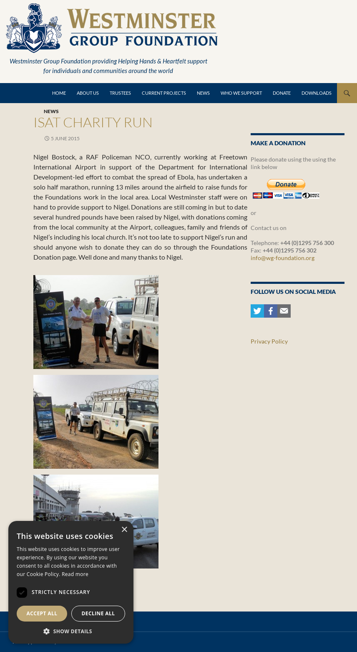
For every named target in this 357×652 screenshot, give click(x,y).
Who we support (241, 93)
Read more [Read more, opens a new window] (75, 574)
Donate (282, 93)
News (203, 93)
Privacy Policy (269, 341)
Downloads (317, 93)
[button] (71, 631)
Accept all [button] (42, 613)
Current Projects (164, 93)
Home (59, 93)
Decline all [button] (98, 613)
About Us (88, 93)
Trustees (120, 93)
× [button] (124, 530)
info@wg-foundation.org (282, 257)
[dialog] (70, 582)
